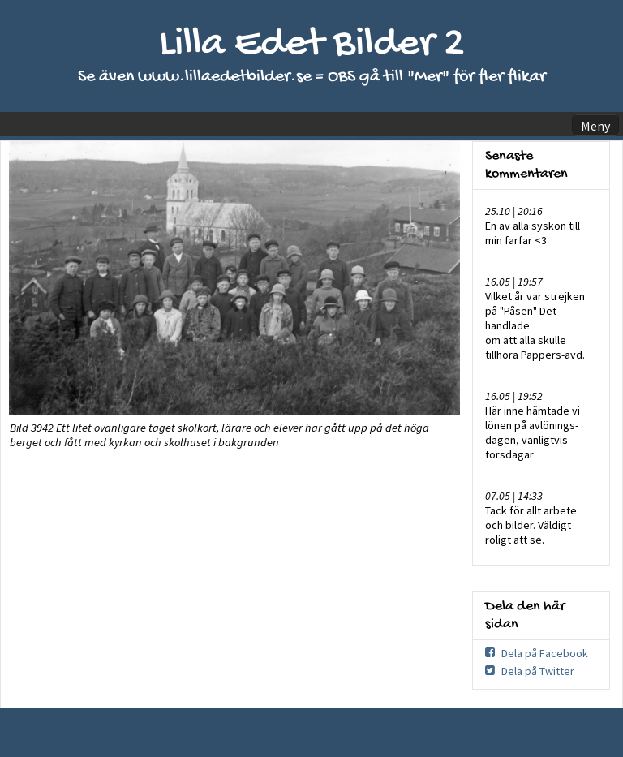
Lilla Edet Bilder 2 (312, 45)
